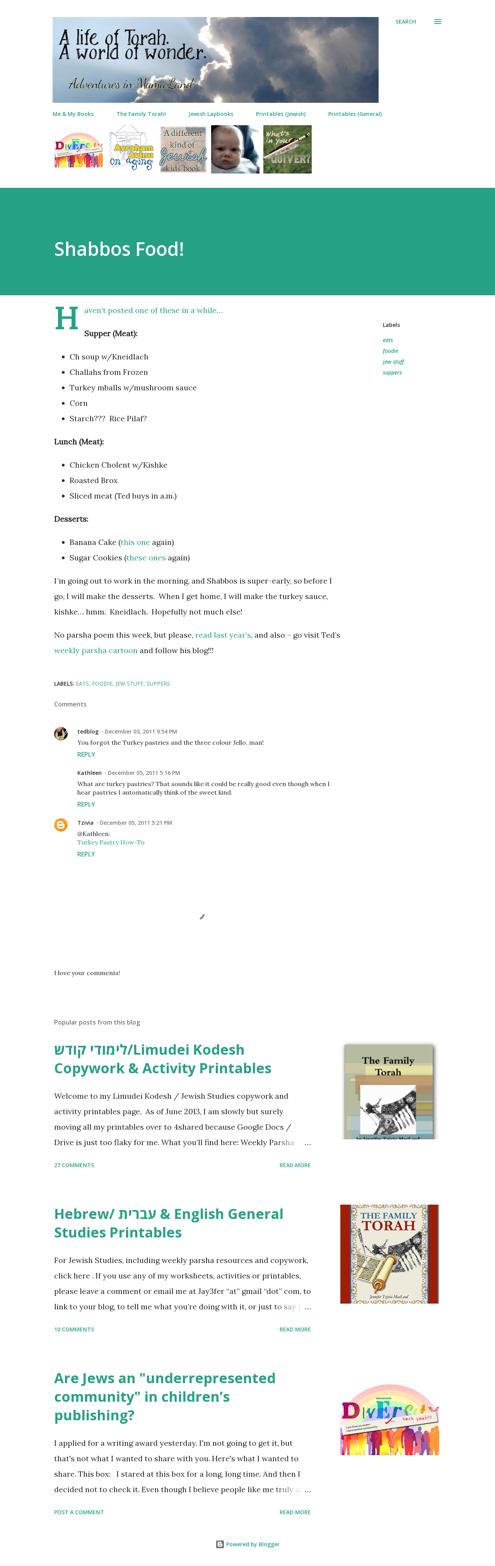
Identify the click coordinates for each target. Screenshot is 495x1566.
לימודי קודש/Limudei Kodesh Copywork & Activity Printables (162, 1058)
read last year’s (223, 635)
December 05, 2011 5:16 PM (144, 772)
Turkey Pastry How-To (111, 842)
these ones (146, 557)
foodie (390, 350)
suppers (392, 372)
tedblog (88, 731)
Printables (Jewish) (281, 113)
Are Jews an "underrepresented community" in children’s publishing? (165, 1397)
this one (135, 542)
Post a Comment (79, 1512)
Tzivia (85, 822)
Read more (295, 1165)
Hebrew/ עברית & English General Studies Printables (168, 1223)
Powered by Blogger (247, 1544)
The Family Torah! (141, 113)
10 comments (74, 1329)
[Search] (406, 21)
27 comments (74, 1165)
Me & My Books (73, 113)
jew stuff (393, 361)
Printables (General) (355, 113)
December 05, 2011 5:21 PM (136, 822)
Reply (86, 754)
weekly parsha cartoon (96, 650)
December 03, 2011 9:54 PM (141, 731)
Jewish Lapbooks (211, 113)
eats (388, 340)
